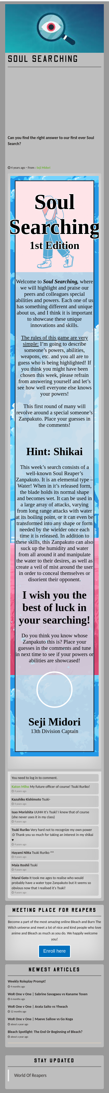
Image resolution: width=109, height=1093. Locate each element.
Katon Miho (20, 786)
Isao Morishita (22, 812)
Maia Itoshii (20, 865)
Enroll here (54, 951)
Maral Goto (20, 878)
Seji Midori (43, 167)
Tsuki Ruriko (21, 830)
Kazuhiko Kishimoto (26, 799)
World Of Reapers (30, 1075)
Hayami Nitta (21, 852)
